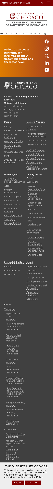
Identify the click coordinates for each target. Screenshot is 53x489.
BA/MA (31, 209)
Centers (8, 266)
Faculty (8, 126)
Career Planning (36, 237)
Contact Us (32, 299)
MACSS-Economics (36, 150)
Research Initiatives (14, 262)
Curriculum (32, 182)
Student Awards (34, 162)
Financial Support (13, 196)
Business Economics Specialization (35, 196)
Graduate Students (13, 152)
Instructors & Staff (37, 140)
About (30, 262)
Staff (6, 156)
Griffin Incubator (12, 270)
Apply (7, 186)
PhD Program (11, 174)
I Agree (18, 482)
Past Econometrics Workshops (14, 369)
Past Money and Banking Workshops (15, 412)
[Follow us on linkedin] (47, 64)
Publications (10, 274)
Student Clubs (35, 255)
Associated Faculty (13, 141)
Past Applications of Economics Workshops (15, 327)
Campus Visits (11, 200)
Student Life (10, 219)
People (7, 122)
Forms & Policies (12, 223)
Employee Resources (37, 281)
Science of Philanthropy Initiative (12, 456)
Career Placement (13, 215)
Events (7, 304)
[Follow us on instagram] (47, 49)
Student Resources (37, 144)
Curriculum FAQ (36, 213)
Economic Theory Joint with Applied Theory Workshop (15, 381)
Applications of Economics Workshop (13, 316)
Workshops (9, 309)
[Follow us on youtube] (47, 71)
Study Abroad (35, 224)
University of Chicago (15, 103)
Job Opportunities (36, 277)
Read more (32, 482)
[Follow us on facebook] (47, 42)
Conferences (10, 429)
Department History (37, 266)
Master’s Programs (36, 122)
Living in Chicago (35, 154)
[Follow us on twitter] (47, 57)
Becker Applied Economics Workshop (13, 338)
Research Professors (14, 130)
